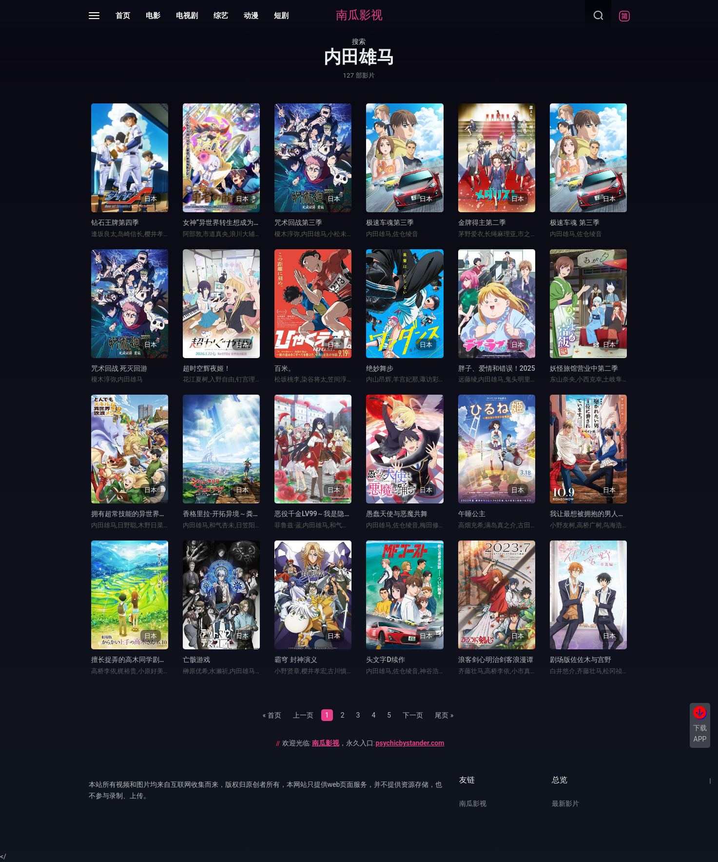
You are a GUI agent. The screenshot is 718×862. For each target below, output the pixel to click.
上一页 (303, 715)
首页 (123, 15)
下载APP (700, 733)
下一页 (413, 715)
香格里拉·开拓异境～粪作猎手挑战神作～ (245, 514)
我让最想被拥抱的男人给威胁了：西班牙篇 (614, 514)
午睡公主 (471, 514)
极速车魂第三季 (390, 222)
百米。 (284, 368)
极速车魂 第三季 (574, 222)
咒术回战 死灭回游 (119, 368)
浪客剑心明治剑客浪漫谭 (495, 659)
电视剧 (187, 15)
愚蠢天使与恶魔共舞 (396, 514)
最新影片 (565, 803)
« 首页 (272, 715)
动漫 (251, 15)
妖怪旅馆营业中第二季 (584, 368)
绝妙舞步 (379, 368)
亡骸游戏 (196, 659)
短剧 (281, 15)
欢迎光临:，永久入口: (363, 743)
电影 (153, 15)
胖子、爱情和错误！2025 (496, 368)
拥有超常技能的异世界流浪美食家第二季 (152, 514)
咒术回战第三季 (298, 222)
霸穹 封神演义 (295, 659)
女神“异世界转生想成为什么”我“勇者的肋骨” (249, 222)
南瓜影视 (359, 15)
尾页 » (444, 715)
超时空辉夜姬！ (207, 368)
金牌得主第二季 (482, 222)
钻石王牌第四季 (115, 222)
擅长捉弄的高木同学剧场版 (132, 659)
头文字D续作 (385, 659)
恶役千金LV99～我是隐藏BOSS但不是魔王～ (341, 514)
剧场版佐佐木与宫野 (580, 659)
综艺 (220, 15)
